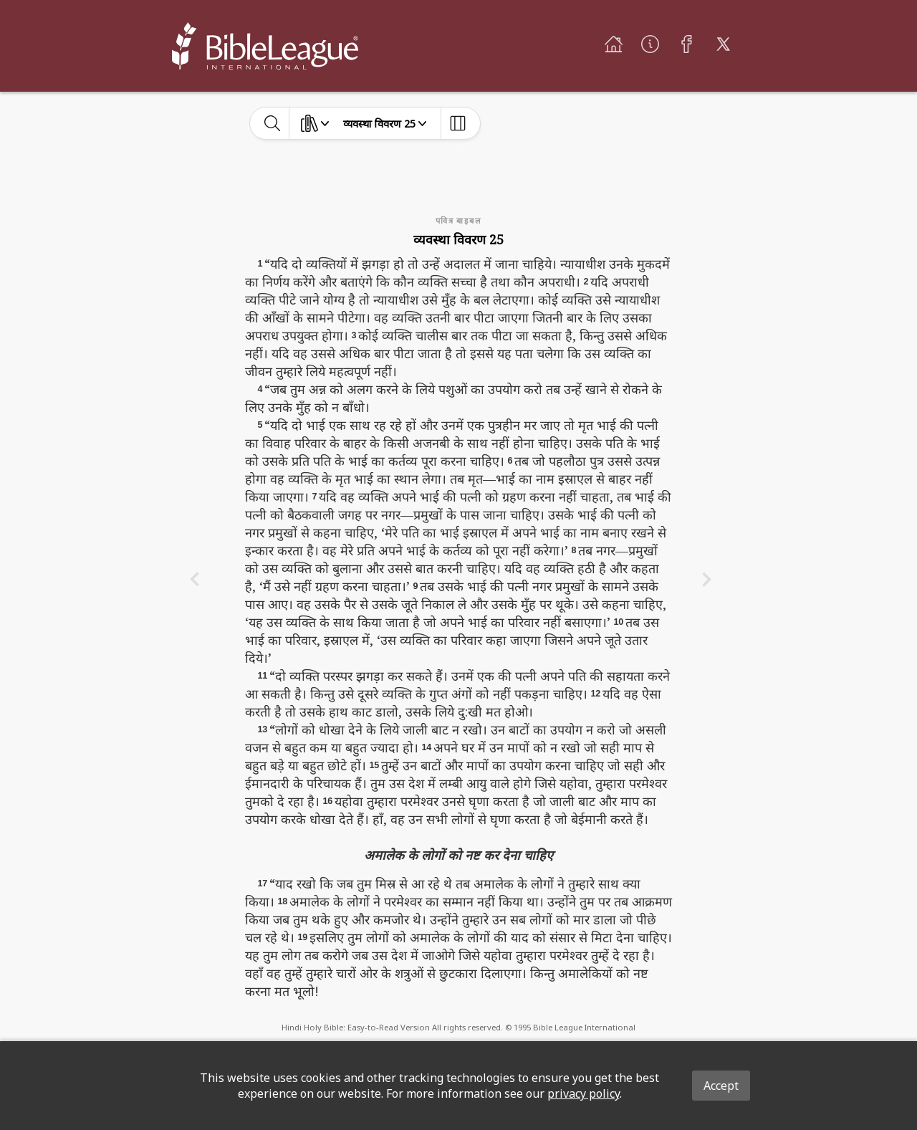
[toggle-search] (272, 123)
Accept (721, 1085)
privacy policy (583, 1093)
